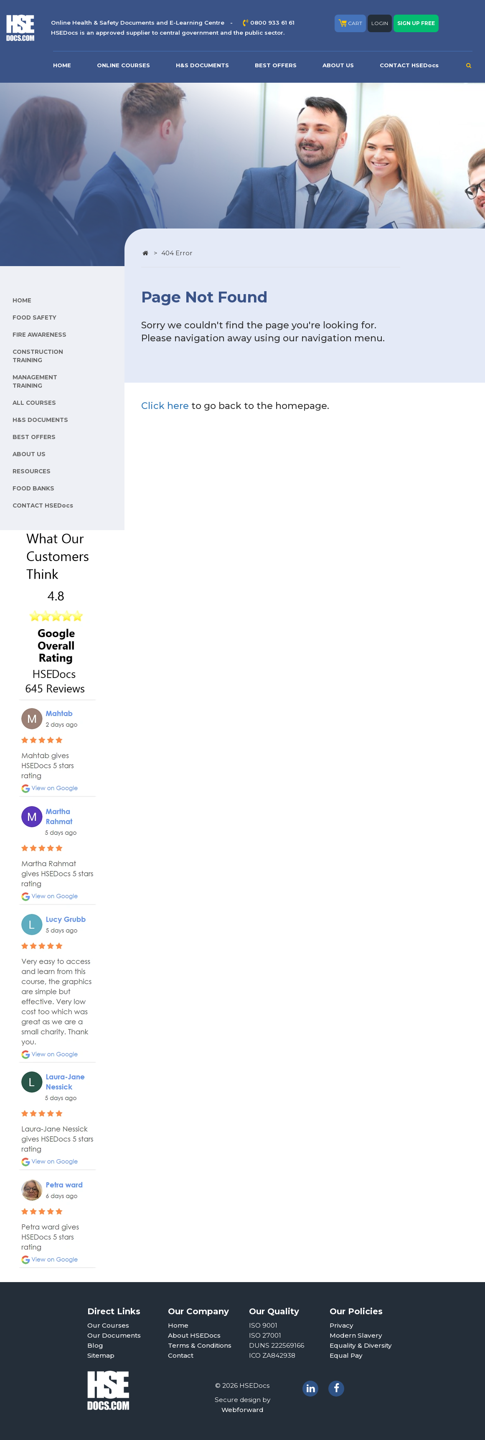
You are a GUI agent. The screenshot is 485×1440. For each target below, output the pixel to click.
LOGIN (379, 23)
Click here (165, 405)
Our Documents (114, 1335)
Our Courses (108, 1325)
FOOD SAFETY (34, 317)
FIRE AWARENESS (39, 334)
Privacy (341, 1325)
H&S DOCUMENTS (202, 65)
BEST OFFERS (276, 65)
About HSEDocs (194, 1335)
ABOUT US (338, 65)
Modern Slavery (356, 1335)
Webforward (242, 1410)
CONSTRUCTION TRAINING (38, 355)
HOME (62, 65)
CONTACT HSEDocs (409, 65)
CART (350, 23)
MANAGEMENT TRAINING (35, 381)
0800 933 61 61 (272, 22)
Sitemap (100, 1355)
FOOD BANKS (33, 488)
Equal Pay (346, 1355)
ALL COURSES (34, 402)
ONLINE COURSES (123, 65)
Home (178, 1325)
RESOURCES (32, 471)
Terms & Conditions (199, 1345)
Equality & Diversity (361, 1345)
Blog (95, 1345)
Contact (180, 1355)
